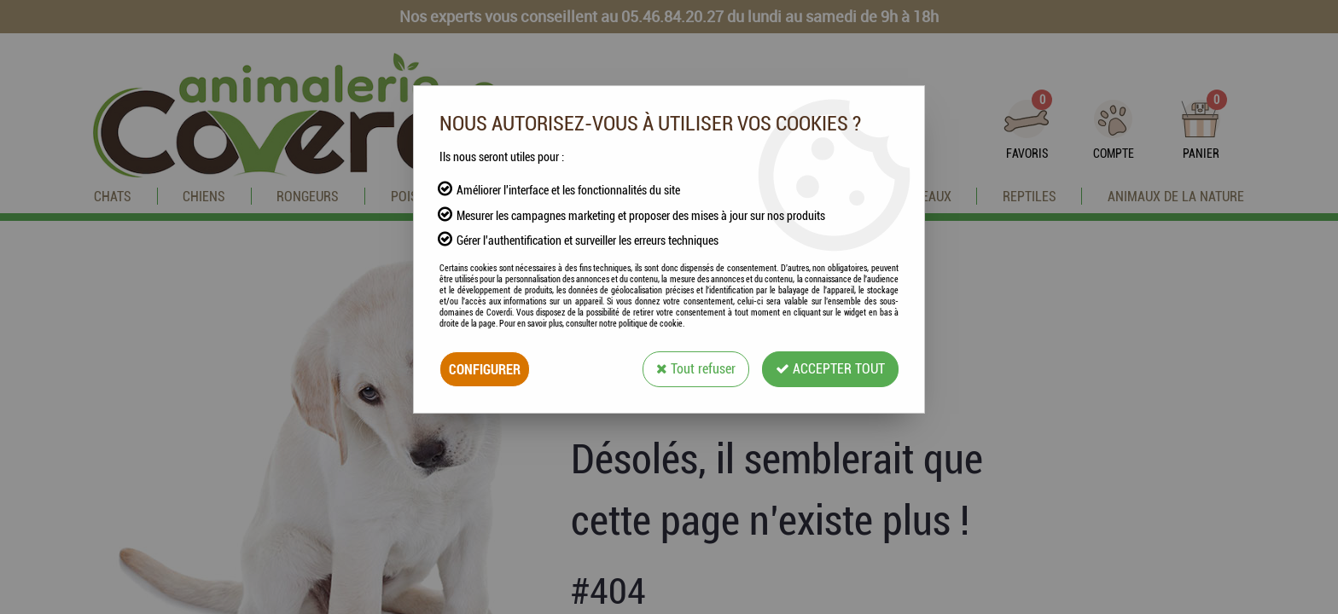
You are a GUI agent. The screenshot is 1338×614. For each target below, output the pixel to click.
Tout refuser (696, 369)
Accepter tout (830, 369)
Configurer (485, 369)
